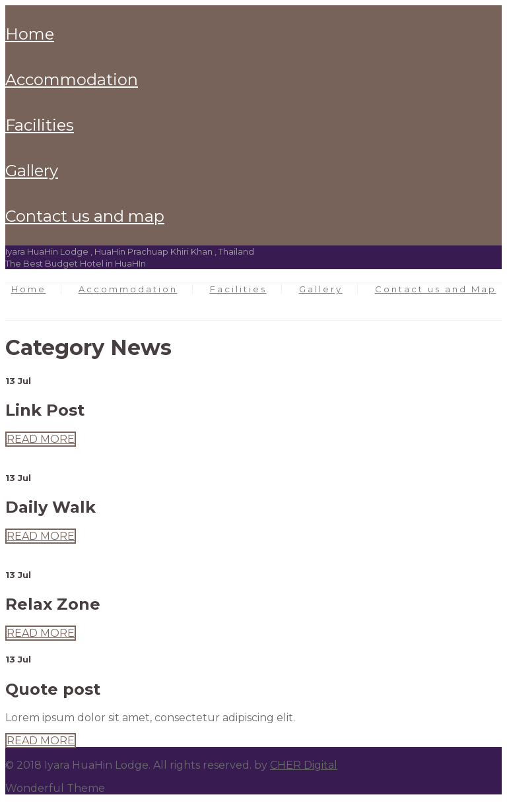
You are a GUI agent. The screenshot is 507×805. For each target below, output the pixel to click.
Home (29, 34)
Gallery (31, 170)
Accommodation (71, 79)
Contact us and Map (84, 216)
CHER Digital (303, 765)
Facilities (39, 125)
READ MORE (41, 439)
